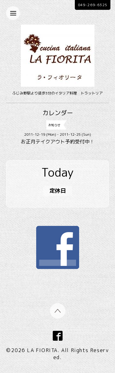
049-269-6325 (92, 4)
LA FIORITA (42, 350)
